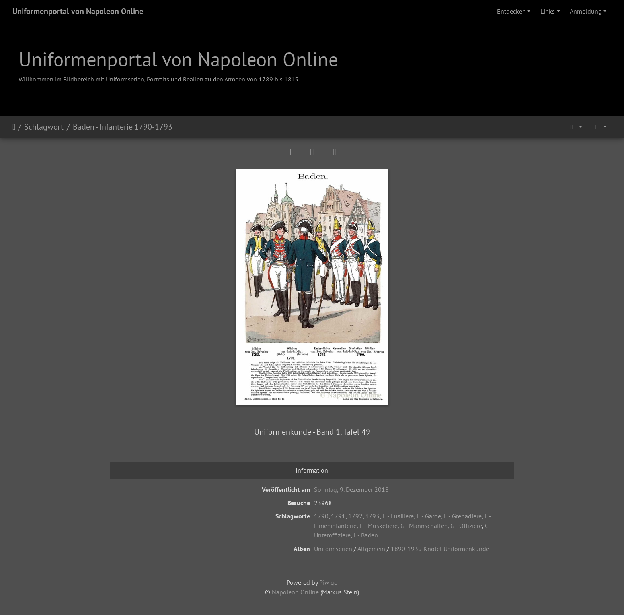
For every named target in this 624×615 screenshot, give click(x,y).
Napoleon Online (295, 592)
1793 (372, 516)
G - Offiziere (466, 526)
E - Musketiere (378, 526)
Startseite (13, 127)
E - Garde (429, 516)
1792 (355, 516)
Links (547, 11)
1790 (321, 516)
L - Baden (365, 535)
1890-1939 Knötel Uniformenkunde (440, 549)
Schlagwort (44, 127)
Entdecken (511, 11)
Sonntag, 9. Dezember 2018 (351, 489)
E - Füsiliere (398, 516)
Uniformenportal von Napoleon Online (77, 11)
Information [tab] (312, 470)
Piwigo (328, 582)
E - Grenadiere (463, 516)
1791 (338, 516)
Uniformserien (333, 549)
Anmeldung (586, 11)
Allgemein (371, 549)
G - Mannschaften (424, 526)
